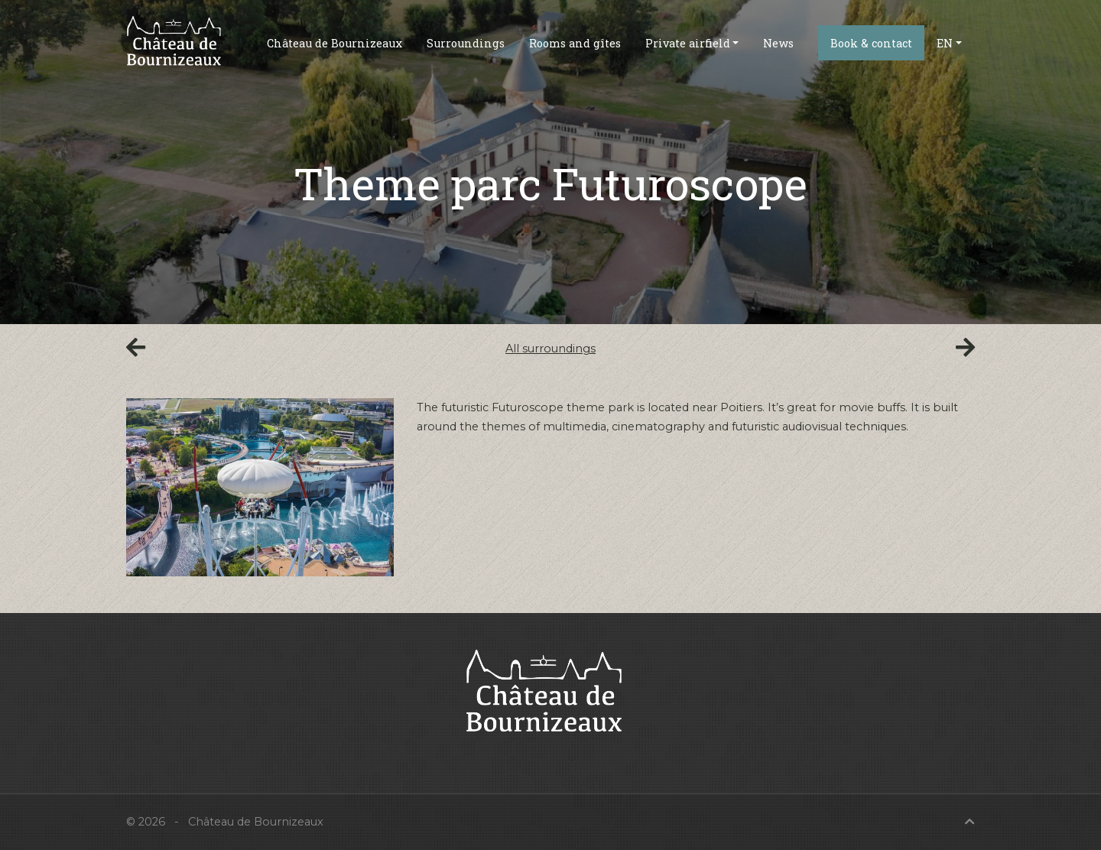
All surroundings (550, 348)
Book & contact (871, 43)
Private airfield (687, 43)
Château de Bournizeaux (334, 43)
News (778, 43)
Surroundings (466, 43)
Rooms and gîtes (575, 43)
